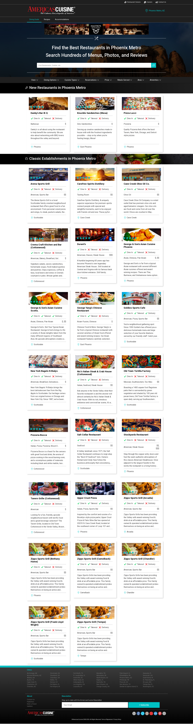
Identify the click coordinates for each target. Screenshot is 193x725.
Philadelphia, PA (125, 675)
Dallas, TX (53, 680)
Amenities (155, 80)
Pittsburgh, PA (124, 680)
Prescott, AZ (124, 682)
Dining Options (51, 80)
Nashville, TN (100, 682)
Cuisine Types (72, 80)
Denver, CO (54, 682)
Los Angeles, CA (79, 684)
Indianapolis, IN (78, 682)
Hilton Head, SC (78, 680)
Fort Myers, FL (54, 684)
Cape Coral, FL (32, 682)
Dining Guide (34, 19)
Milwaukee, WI (101, 675)
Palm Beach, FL (125, 673)
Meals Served (124, 80)
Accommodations (62, 19)
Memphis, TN (100, 673)
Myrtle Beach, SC (102, 678)
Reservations (92, 80)
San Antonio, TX (125, 684)
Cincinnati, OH (55, 673)
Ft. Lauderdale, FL (79, 675)
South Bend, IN (148, 678)
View (34, 80)
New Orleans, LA (102, 684)
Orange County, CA (102, 686)
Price (108, 80)
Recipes (47, 19)
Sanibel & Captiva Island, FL (129, 686)
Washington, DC (148, 686)
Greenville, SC (78, 678)
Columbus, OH (55, 678)
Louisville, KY (77, 686)
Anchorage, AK (32, 673)
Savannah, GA (147, 675)
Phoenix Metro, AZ (155, 10)
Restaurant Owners (132, 2)
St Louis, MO (147, 682)
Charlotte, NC (31, 686)
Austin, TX (30, 680)
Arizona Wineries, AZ (34, 675)
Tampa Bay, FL (148, 684)
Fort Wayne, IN (55, 686)
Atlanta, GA (31, 678)
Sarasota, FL (147, 673)
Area (141, 80)
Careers (148, 2)
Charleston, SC (32, 684)
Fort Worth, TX (78, 673)
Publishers (30, 702)
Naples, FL (99, 680)
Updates (30, 706)
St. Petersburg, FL (149, 680)
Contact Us (160, 2)
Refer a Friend (31, 704)
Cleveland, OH (55, 675)
